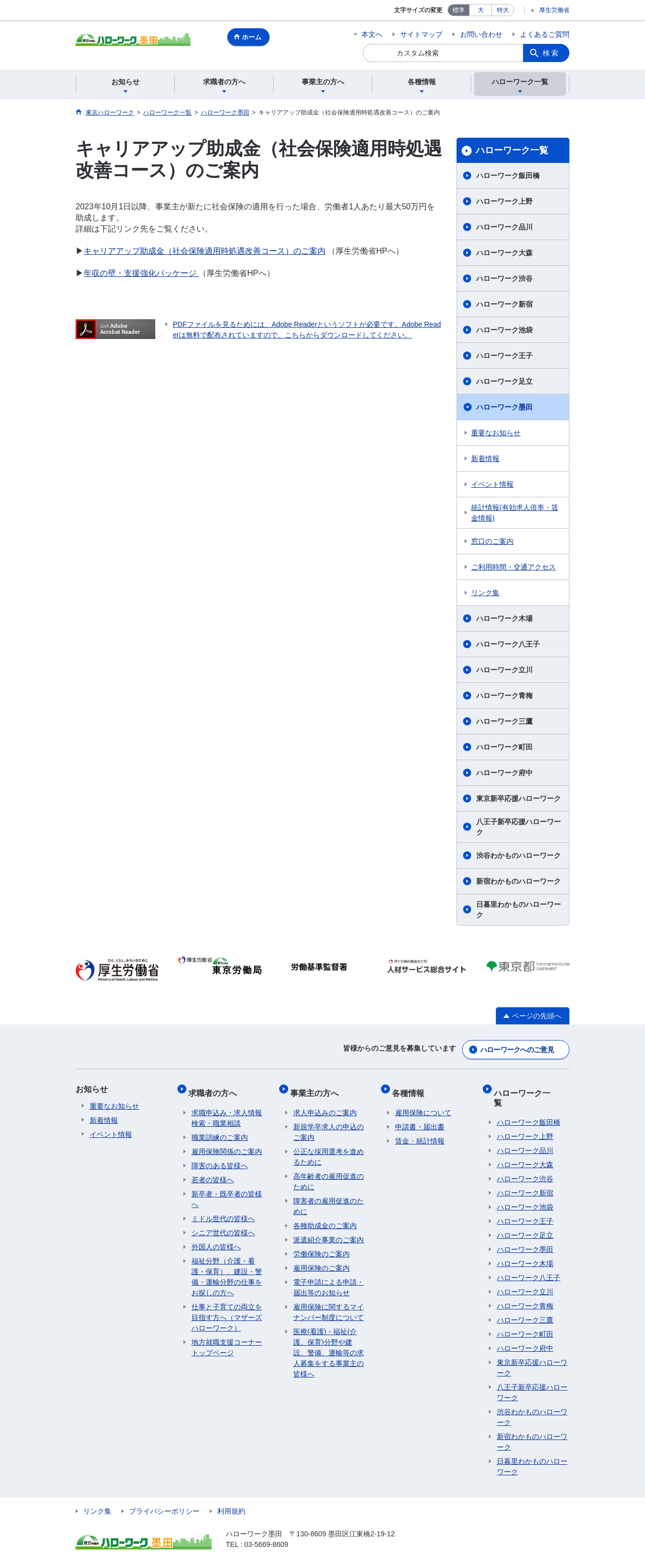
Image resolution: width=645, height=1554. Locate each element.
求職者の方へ (215, 1086)
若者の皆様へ (212, 1171)
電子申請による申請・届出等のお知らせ (328, 1278)
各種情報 (411, 1086)
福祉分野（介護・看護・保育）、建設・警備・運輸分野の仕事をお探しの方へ (226, 1268)
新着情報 (485, 458)
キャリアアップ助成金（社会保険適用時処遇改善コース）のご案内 (205, 251)
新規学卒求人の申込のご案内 (328, 1123)
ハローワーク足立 (504, 381)
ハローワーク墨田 (504, 407)
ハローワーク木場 (504, 618)
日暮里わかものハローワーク (518, 909)
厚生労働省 (554, 10)
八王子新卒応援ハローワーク (518, 827)
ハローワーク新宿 (504, 304)
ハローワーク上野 (504, 201)
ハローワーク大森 (504, 253)
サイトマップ (421, 34)
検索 (551, 53)
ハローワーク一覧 (512, 150)
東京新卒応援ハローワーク (518, 798)
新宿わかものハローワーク (518, 881)
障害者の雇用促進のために (328, 1197)
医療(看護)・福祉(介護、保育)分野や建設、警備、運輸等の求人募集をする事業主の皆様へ (328, 1343)
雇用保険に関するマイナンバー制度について (328, 1303)
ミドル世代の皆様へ (223, 1209)
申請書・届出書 (419, 1118)
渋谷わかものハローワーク (518, 855)
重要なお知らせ (496, 433)
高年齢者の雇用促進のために (328, 1172)
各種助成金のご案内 (325, 1217)
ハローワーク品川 (504, 227)
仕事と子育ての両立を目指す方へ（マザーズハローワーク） (226, 1308)
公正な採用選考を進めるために (328, 1147)
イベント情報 (492, 484)
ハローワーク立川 (504, 670)
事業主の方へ (317, 1086)
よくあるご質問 (544, 34)
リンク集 (485, 593)
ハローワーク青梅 (504, 696)
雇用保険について (423, 1104)
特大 (503, 10)
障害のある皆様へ (219, 1157)
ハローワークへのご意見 (517, 1047)
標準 (459, 10)
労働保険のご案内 (321, 1245)
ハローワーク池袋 (504, 330)
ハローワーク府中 (504, 773)
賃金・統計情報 (419, 1132)
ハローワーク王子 (504, 356)
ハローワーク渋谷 (504, 278)
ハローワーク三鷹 (504, 721)
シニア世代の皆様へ (223, 1224)
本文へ (371, 34)
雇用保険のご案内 (321, 1259)
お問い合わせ (481, 34)
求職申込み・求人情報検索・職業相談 (226, 1109)
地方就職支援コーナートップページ (226, 1338)
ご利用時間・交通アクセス (513, 567)
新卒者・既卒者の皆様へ (226, 1190)
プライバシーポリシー (164, 1492)
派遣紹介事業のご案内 (328, 1231)
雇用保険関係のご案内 (226, 1142)
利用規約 (231, 1492)
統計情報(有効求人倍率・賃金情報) (514, 512)
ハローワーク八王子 (508, 644)
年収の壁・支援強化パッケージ (141, 273)
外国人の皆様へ (216, 1238)
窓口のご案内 (492, 541)
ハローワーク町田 (504, 747)
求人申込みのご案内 (325, 1104)
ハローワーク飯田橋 (508, 175)
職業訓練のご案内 (219, 1128)
